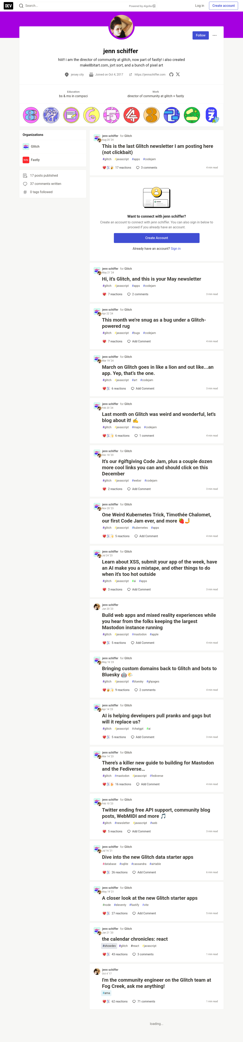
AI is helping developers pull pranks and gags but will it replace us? (156, 719)
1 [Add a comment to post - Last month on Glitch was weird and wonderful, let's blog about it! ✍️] (144, 435)
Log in (199, 6)
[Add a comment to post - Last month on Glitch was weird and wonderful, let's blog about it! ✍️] (116, 435)
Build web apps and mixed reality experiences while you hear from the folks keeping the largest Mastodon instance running (159, 621)
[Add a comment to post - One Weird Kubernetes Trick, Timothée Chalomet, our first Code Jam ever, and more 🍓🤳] (116, 536)
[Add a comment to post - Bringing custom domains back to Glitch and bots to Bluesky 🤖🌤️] (116, 690)
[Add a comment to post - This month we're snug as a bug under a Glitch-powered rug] (112, 341)
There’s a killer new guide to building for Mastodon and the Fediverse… (158, 766)
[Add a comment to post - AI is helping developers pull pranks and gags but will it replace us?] (114, 737)
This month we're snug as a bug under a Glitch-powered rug (154, 323)
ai (134, 581)
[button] (31, 115)
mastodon (139, 634)
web (153, 823)
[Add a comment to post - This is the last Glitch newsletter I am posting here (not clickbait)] (117, 167)
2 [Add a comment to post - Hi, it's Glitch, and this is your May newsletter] (137, 294)
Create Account (156, 238)
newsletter (122, 823)
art (134, 380)
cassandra (138, 864)
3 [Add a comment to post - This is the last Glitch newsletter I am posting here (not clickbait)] (146, 167)
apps (136, 159)
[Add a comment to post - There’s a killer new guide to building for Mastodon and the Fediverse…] (117, 784)
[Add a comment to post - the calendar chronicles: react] (115, 954)
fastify (134, 905)
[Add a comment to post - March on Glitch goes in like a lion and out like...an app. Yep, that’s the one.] (114, 388)
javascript (121, 159)
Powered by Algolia (142, 6)
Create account (223, 6)
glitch (107, 159)
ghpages (152, 681)
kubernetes (140, 528)
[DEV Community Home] (8, 6)
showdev (109, 946)
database (109, 864)
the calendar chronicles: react (135, 939)
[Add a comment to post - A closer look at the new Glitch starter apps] (115, 913)
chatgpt (137, 729)
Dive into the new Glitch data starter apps (147, 857)
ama (106, 993)
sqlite (123, 864)
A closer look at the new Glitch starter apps (149, 898)
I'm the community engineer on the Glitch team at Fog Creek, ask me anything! (156, 983)
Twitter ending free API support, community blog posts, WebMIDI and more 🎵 (156, 813)
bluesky (137, 681)
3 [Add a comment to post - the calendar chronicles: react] (142, 954)
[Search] (21, 6)
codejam (149, 159)
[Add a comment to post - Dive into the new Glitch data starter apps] (115, 872)
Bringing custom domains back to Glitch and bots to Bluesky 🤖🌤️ (159, 672)
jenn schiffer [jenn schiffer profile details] (110, 136)
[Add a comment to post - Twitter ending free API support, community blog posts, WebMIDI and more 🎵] (112, 831)
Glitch (128, 136)
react (135, 946)
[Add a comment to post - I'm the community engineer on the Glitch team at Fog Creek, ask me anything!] (115, 1001)
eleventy (120, 905)
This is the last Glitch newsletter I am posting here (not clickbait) (157, 149)
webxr (136, 480)
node (107, 905)
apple (154, 634)
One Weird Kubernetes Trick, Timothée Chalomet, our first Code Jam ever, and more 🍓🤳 (156, 518)
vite (145, 905)
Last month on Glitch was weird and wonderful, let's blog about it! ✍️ (159, 417)
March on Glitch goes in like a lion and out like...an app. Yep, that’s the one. (158, 370)
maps (136, 427)
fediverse (156, 776)
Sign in (176, 249)
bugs (136, 333)
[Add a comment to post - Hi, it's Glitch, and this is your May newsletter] (112, 294)
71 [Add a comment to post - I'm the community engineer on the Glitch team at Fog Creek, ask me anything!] (143, 1001)
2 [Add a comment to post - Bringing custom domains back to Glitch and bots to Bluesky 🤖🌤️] (144, 689)
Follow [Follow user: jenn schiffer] (201, 35)
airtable (155, 864)
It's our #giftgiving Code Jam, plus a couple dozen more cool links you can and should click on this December (157, 468)
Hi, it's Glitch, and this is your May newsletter (151, 279)
